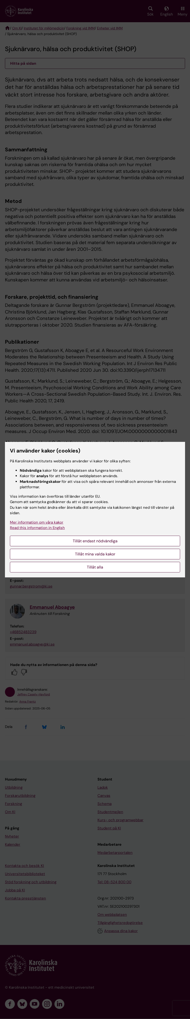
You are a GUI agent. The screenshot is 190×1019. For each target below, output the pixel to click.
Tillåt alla (95, 567)
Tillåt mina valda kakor (95, 554)
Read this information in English (37, 527)
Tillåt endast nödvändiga (95, 541)
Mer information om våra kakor (36, 522)
